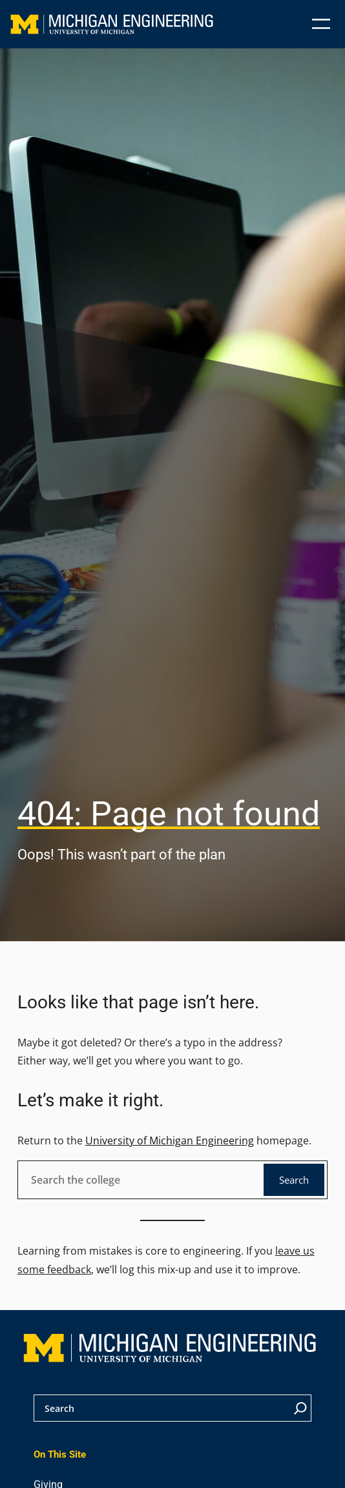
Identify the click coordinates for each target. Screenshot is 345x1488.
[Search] (300, 1408)
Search (294, 1179)
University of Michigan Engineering (169, 1140)
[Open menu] (321, 23)
